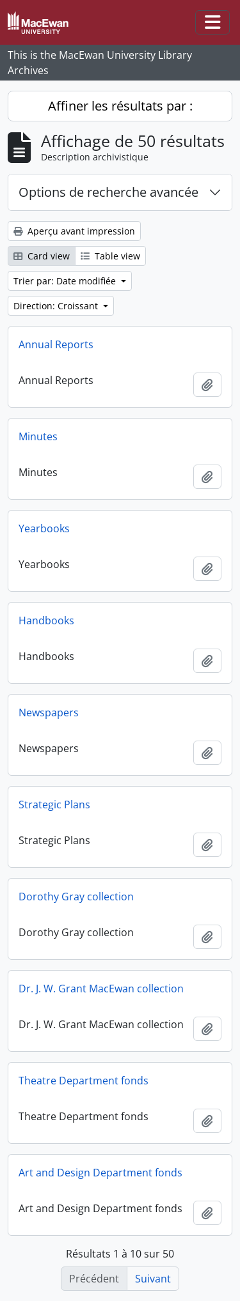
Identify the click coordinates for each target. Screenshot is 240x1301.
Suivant (153, 1279)
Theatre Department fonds (83, 1081)
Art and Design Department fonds (100, 1173)
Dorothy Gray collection (76, 896)
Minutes (38, 436)
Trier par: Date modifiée (65, 281)
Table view (110, 256)
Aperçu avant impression (74, 231)
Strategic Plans (54, 804)
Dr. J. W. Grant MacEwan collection (101, 989)
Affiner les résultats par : (120, 105)
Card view (41, 256)
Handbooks (46, 620)
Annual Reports (56, 344)
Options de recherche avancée (108, 192)
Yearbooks (44, 528)
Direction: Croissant (56, 306)
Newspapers (49, 712)
